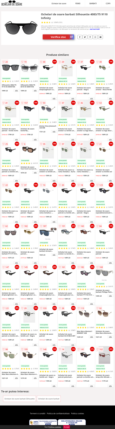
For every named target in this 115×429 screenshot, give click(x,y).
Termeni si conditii (37, 413)
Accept (66, 427)
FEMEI (77, 3)
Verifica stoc (62, 36)
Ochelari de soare (59, 3)
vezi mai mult (95, 29)
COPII (108, 3)
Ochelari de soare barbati (48, 399)
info (16, 90)
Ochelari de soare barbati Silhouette (19, 399)
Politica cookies (77, 413)
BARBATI (93, 3)
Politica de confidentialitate (58, 413)
